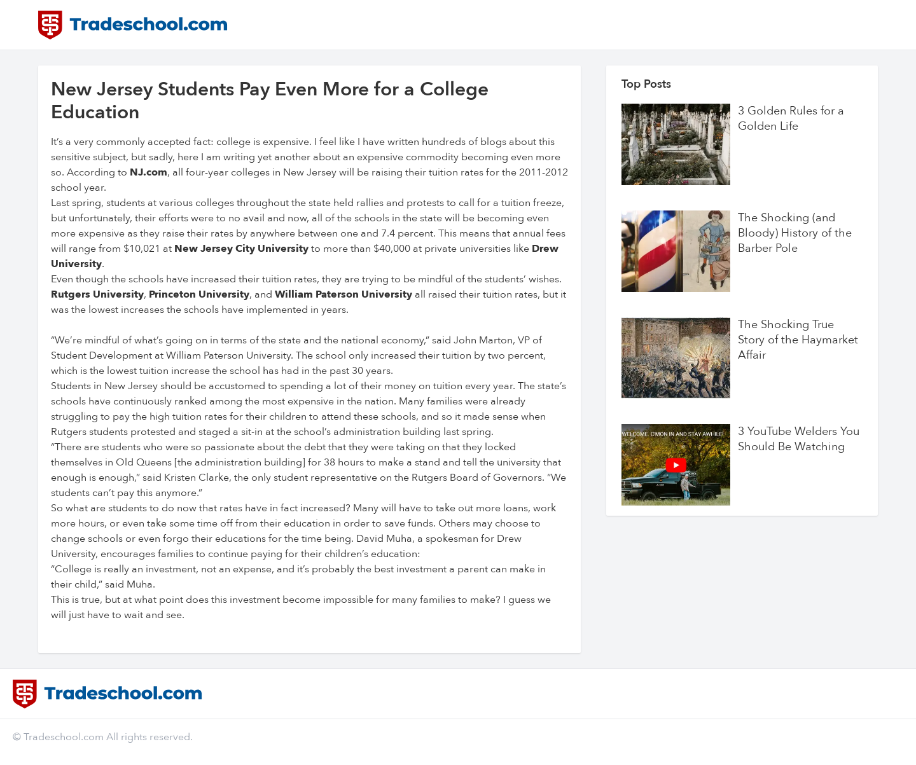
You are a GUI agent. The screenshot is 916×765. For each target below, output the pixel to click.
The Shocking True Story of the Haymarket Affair (798, 340)
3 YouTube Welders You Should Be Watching (798, 439)
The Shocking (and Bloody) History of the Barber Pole (795, 233)
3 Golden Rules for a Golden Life (791, 119)
